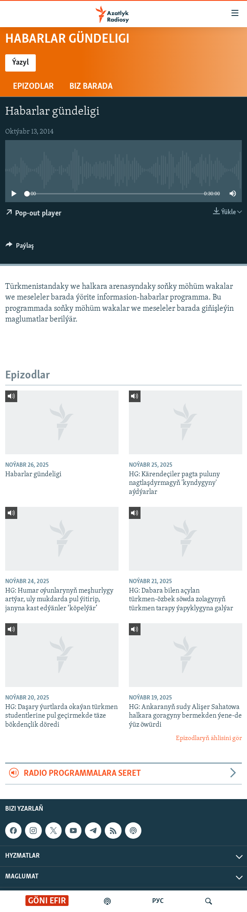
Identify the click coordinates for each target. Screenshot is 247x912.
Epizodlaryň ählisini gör (209, 738)
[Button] (20, 248)
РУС (158, 901)
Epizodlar (33, 86)
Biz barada (91, 86)
